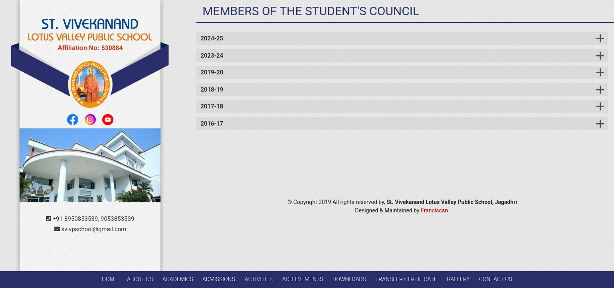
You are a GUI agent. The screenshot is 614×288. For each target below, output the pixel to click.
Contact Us (495, 279)
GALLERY (458, 279)
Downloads (349, 279)
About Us (140, 279)
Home (109, 279)
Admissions (218, 279)
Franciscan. (435, 210)
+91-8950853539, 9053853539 (90, 218)
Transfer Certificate (406, 279)
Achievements (302, 279)
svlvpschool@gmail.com (90, 229)
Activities (259, 279)
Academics (177, 279)
